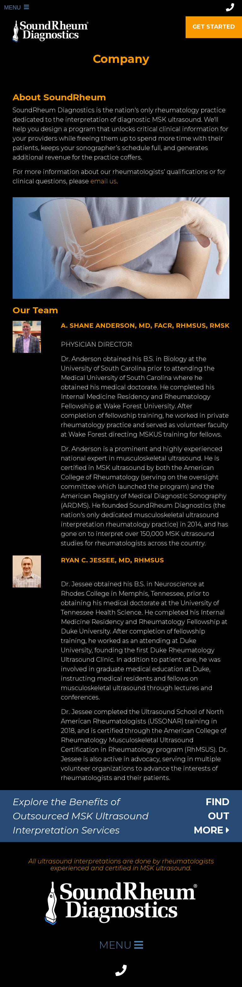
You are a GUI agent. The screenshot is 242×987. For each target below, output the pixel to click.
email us (103, 181)
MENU (9, 7)
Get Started (214, 26)
